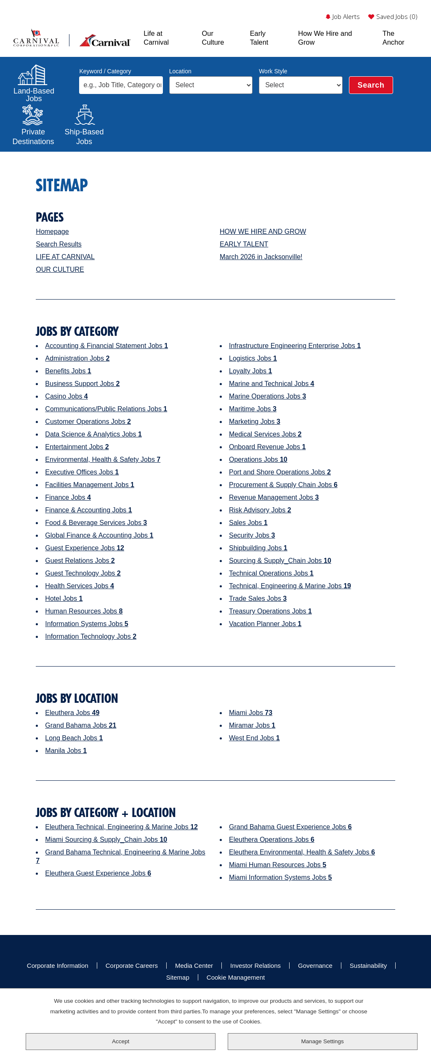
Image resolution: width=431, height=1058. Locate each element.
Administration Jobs (77, 358)
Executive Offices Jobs (82, 472)
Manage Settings (322, 1041)
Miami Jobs (250, 712)
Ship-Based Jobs (84, 135)
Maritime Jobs (253, 408)
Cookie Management (236, 977)
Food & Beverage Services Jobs (96, 522)
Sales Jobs (248, 522)
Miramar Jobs (252, 725)
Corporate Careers (132, 965)
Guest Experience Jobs (84, 548)
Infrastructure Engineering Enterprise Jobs (295, 345)
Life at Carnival (156, 37)
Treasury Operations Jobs (270, 611)
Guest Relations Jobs (79, 560)
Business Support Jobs (82, 383)
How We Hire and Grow (325, 37)
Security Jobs (252, 535)
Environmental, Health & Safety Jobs (102, 459)
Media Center (194, 965)
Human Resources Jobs (83, 611)
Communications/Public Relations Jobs (106, 408)
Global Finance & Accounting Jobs (99, 535)
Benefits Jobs (68, 371)
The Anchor (393, 37)
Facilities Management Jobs (89, 484)
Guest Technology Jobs (82, 573)
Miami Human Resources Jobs (277, 864)
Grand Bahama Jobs (80, 725)
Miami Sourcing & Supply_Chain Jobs (106, 839)
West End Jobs (254, 738)
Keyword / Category (105, 71)
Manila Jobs (66, 750)
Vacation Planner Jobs (265, 623)
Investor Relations (255, 965)
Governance (315, 965)
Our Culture (213, 37)
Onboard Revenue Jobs (267, 446)
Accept (120, 1041)
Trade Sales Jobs (258, 598)
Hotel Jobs (63, 598)
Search (371, 85)
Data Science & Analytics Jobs (93, 434)
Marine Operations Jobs (267, 396)
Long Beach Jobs (74, 738)
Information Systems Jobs (86, 623)
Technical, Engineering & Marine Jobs (290, 585)
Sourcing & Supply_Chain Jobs (280, 560)
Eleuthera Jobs (72, 712)
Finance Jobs (68, 497)
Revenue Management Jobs (274, 497)
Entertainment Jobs (77, 446)
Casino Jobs (66, 396)
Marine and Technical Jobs (271, 383)
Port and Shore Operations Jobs (280, 472)
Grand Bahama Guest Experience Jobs (290, 826)
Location (180, 71)
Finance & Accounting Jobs (88, 510)
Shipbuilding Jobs (258, 548)
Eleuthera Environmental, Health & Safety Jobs (302, 852)
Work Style (273, 71)
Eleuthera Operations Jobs (271, 839)
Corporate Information (57, 965)
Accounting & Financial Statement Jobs (106, 345)
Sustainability (368, 965)
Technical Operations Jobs (271, 573)
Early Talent (259, 37)
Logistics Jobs (253, 358)
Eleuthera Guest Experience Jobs (98, 873)
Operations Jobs (258, 459)
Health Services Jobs (79, 585)
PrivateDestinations (33, 135)
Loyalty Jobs (250, 371)
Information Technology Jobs (90, 636)
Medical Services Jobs (265, 434)
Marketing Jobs (254, 421)
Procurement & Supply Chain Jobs (283, 484)
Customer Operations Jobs (88, 421)
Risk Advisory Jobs (260, 510)
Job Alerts (346, 17)
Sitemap (177, 977)
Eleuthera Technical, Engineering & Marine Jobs (121, 826)
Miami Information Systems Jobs (280, 877)
